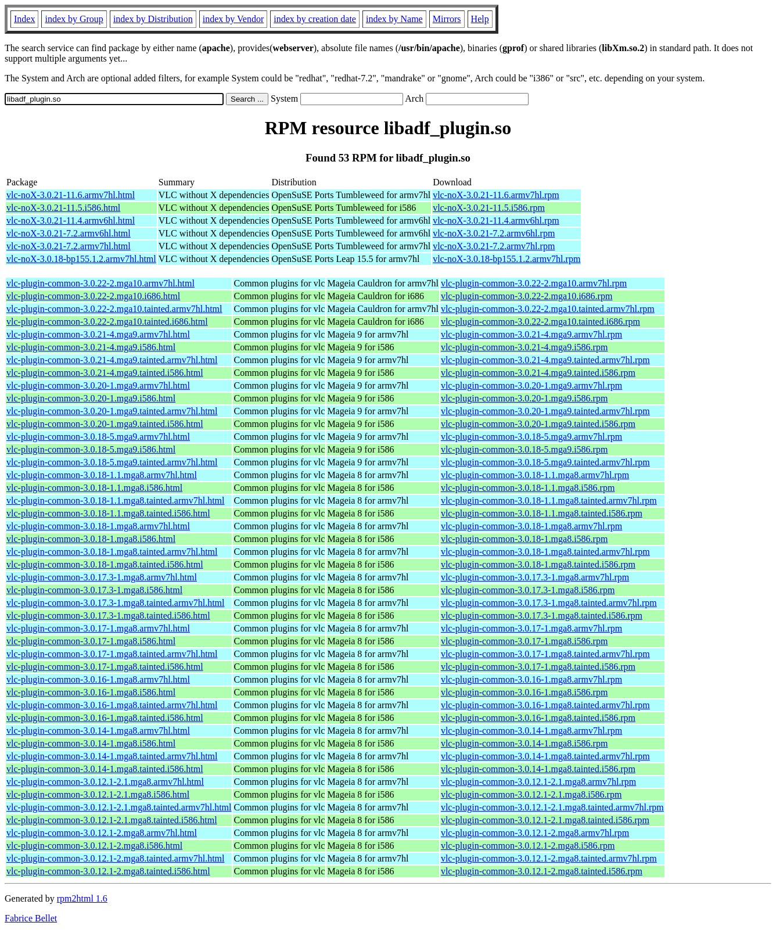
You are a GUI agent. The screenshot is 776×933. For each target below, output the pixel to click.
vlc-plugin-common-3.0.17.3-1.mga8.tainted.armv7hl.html (115, 603)
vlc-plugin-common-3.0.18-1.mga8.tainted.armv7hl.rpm (545, 552)
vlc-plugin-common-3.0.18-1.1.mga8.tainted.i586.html (108, 513)
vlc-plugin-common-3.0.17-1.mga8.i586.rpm (524, 641)
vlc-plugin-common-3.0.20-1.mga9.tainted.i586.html (104, 424)
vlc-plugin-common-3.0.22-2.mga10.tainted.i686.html (107, 321)
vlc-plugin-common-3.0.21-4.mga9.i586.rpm (524, 347)
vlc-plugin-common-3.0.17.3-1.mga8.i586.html (94, 590)
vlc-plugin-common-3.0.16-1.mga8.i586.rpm (524, 692)
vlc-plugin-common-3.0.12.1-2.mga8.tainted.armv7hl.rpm (549, 858)
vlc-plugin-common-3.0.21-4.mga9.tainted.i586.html (104, 373)
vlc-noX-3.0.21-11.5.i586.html (63, 208)
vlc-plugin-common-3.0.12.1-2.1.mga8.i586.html (97, 794)
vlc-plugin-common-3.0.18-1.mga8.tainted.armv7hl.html (111, 552)
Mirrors (447, 19)
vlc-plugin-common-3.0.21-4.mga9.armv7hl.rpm (531, 334)
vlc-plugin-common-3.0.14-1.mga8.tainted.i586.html (104, 769)
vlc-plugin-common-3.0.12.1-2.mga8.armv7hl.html (101, 833)
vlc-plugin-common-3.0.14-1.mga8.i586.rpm (524, 743)
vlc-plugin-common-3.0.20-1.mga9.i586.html (90, 398)
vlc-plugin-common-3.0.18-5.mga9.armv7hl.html (98, 437)
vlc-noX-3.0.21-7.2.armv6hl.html (68, 233)
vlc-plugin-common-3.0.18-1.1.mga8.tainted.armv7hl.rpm (549, 500)
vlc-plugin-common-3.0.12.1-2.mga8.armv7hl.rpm (535, 833)
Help (480, 19)
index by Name (394, 19)
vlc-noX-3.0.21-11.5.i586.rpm (489, 208)
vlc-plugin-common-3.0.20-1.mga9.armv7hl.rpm (531, 385)
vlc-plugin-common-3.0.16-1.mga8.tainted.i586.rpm (538, 718)
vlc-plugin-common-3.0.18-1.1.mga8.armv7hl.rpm (535, 475)
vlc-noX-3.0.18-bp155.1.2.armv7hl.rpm (506, 259)
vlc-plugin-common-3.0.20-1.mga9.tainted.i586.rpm (538, 424)
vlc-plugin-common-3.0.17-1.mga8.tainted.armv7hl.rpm (545, 654)
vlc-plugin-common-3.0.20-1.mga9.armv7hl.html (98, 385)
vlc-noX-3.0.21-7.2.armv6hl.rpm (494, 233)
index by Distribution (153, 19)
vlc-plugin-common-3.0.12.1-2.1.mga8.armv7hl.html (105, 782)
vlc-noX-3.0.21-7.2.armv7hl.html (68, 246)
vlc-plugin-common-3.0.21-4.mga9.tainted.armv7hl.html (111, 360)
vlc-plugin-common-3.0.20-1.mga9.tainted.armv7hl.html (111, 411)
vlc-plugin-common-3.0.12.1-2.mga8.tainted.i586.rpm (541, 871)
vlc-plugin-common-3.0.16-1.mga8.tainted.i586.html (104, 718)
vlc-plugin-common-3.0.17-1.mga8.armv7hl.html (98, 628)
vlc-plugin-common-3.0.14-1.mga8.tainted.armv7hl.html (111, 756)
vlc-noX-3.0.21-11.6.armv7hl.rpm (496, 195)
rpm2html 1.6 (82, 898)
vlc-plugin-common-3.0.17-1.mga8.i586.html (90, 641)
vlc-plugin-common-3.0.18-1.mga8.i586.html (90, 539)
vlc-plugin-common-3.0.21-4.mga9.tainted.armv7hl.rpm (545, 360)
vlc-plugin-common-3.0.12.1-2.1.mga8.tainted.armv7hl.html (118, 807)
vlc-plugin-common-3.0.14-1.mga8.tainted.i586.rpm (538, 769)
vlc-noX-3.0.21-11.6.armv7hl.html (70, 195)
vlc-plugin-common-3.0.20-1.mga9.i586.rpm (524, 398)
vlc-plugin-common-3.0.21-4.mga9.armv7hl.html (98, 334)
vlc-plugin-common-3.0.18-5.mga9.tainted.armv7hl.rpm (545, 462)
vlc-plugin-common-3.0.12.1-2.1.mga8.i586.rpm (531, 794)
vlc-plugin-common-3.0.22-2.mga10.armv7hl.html (100, 283)
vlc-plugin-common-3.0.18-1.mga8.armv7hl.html (98, 526)
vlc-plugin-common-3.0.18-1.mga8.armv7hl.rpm (531, 526)
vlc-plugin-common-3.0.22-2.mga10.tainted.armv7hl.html (114, 309)
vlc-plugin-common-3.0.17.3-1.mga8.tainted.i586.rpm (541, 615)
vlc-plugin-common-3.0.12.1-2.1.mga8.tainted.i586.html (111, 820)
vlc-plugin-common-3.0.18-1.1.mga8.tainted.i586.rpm (541, 513)
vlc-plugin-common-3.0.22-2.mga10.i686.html (93, 296)
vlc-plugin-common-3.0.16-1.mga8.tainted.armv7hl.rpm (545, 705)
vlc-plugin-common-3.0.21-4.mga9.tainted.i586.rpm (538, 373)
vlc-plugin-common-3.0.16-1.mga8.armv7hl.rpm (531, 679)
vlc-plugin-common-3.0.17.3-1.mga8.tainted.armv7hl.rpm (549, 603)
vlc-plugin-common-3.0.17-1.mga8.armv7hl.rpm (531, 628)
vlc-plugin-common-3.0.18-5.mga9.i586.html (90, 449)
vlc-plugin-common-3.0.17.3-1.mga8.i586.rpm (528, 590)
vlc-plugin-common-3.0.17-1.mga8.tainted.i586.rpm (538, 667)
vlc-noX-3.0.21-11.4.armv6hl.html (70, 220)
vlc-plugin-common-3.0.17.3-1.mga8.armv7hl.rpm (535, 577)
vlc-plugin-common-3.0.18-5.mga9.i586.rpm (524, 449)
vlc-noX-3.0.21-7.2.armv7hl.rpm (494, 246)
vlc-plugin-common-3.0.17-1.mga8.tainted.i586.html (104, 667)
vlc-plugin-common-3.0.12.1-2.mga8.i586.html (94, 846)
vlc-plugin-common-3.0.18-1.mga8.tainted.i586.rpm (538, 564)
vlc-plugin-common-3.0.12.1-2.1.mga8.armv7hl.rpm (538, 782)
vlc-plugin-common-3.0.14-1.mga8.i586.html (90, 743)
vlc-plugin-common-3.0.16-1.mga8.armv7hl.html (98, 679)
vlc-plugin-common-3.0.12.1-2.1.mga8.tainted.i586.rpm (545, 820)
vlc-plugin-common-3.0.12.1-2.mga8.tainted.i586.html (108, 871)
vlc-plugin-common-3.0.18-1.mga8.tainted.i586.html (104, 564)
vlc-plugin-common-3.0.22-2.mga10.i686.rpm (527, 296)
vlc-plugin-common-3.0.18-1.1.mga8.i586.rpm (528, 488)
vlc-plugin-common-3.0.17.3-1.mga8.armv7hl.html (101, 577)
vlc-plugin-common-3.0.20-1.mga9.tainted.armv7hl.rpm (545, 411)
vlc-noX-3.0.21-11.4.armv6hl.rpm (496, 220)
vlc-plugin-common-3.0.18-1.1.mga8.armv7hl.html (101, 475)
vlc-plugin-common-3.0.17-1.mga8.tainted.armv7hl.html (111, 654)
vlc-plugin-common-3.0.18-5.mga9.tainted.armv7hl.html (111, 462)
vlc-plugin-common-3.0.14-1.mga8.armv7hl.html (98, 730)
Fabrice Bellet (31, 918)
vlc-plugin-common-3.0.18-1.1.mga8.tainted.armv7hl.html (115, 500)
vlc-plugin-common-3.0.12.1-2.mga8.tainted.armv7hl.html (115, 858)
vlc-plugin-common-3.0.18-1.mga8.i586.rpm (524, 539)
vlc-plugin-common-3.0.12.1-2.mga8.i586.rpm (528, 846)
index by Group (74, 19)
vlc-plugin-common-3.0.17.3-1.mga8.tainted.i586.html (108, 615)
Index (24, 19)
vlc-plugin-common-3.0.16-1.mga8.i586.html (90, 692)
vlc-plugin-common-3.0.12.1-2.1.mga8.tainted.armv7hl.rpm (552, 807)
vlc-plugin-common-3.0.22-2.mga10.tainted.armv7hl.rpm (548, 309)
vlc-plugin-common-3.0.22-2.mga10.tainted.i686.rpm (540, 321)
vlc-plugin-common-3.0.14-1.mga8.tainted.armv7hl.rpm (545, 756)
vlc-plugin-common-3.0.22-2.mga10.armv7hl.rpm (534, 283)
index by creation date (315, 19)
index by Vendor (233, 19)
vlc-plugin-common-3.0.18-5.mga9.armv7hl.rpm (531, 437)
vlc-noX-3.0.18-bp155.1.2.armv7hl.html (81, 259)
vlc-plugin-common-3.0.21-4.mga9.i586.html (90, 347)
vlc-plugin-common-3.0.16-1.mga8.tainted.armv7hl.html (111, 705)
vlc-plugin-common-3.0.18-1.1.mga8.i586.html (94, 488)
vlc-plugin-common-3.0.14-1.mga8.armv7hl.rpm (531, 730)
